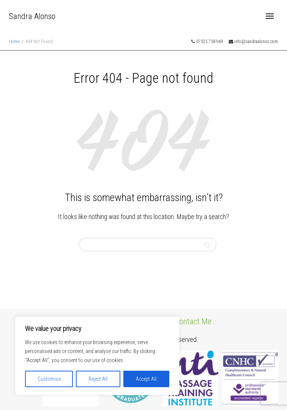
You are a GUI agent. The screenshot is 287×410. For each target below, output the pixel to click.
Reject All (98, 379)
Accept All (146, 379)
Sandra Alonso (32, 16)
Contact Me (193, 321)
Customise (49, 379)
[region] (97, 355)
